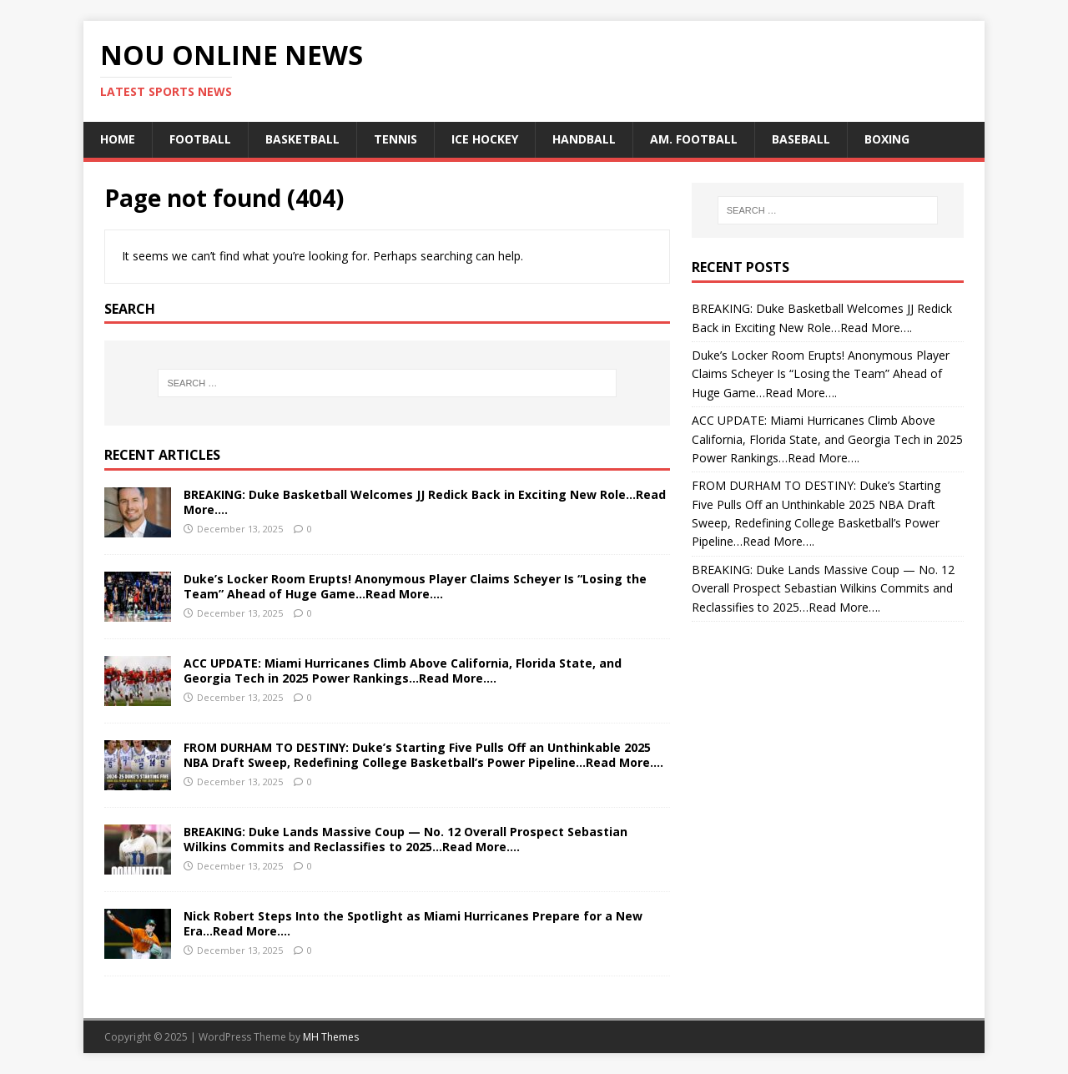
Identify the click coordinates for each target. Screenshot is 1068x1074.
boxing (886, 139)
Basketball (302, 139)
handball (584, 139)
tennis (395, 139)
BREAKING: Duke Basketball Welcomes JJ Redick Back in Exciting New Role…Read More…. (425, 502)
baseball (801, 139)
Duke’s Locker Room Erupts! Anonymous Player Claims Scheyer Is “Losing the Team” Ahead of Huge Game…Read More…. (415, 586)
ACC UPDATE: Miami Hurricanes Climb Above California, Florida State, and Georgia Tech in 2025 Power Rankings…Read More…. (403, 670)
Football (200, 139)
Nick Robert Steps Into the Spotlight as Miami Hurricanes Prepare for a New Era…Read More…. (413, 923)
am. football (694, 139)
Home (117, 139)
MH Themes (331, 1037)
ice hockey (484, 139)
